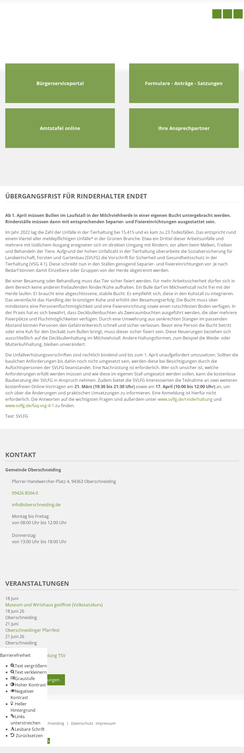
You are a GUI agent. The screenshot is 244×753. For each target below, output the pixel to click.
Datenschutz (82, 723)
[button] (29, 666)
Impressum (106, 723)
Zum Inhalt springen (20, 750)
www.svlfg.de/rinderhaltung (185, 399)
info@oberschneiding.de (36, 505)
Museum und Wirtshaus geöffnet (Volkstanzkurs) (54, 605)
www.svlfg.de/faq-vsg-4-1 (29, 405)
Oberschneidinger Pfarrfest (32, 630)
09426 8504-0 (25, 493)
